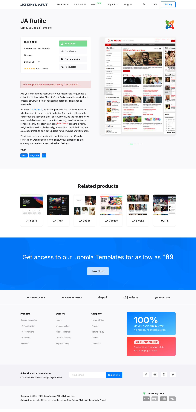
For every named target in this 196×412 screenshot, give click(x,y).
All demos (25, 347)
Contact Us (96, 347)
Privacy (95, 329)
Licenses (95, 341)
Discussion (69, 66)
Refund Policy (98, 335)
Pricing (168, 4)
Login (154, 4)
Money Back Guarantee (151, 326)
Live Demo (70, 51)
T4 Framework (27, 335)
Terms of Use (98, 323)
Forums (59, 323)
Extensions (25, 341)
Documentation (72, 59)
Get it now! (69, 43)
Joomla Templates (29, 323)
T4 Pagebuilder (28, 329)
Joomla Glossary (63, 341)
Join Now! (98, 274)
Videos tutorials (63, 335)
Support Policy (62, 347)
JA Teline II (36, 109)
